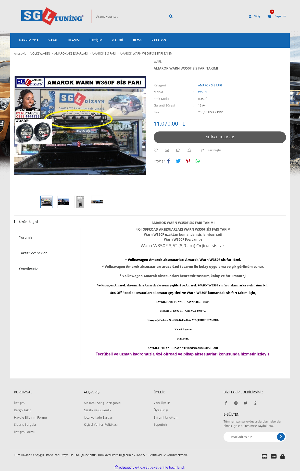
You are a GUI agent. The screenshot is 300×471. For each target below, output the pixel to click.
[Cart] (276, 16)
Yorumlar (26, 237)
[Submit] (281, 437)
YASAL (53, 40)
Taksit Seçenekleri (33, 253)
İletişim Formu (24, 432)
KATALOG (158, 40)
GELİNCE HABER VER (220, 137)
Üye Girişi (161, 410)
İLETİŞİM (95, 40)
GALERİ (117, 40)
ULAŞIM (74, 40)
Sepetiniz (160, 424)
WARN (158, 61)
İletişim (19, 403)
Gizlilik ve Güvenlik (97, 410)
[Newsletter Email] (255, 437)
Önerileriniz (28, 268)
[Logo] (45, 16)
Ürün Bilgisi (28, 221)
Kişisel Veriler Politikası (100, 424)
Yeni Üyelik (162, 403)
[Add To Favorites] (157, 150)
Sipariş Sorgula (25, 424)
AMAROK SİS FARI (210, 85)
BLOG (137, 40)
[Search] (127, 16)
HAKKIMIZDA (28, 40)
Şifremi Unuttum (166, 417)
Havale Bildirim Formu (30, 417)
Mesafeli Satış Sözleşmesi (102, 403)
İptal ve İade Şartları (98, 417)
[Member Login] (254, 16)
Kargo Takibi (23, 410)
